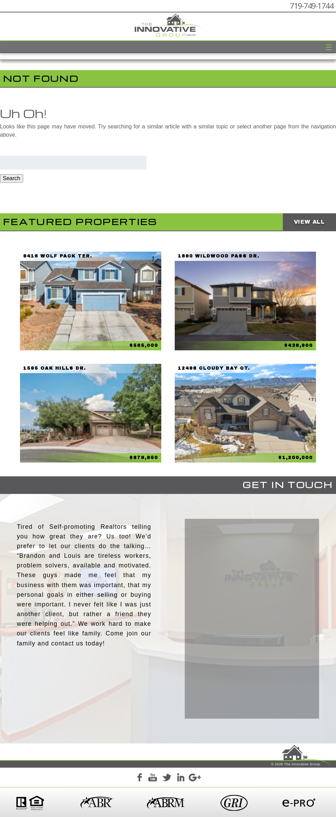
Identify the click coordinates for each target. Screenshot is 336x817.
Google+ (194, 778)
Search (11, 178)
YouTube (153, 778)
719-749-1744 (311, 5)
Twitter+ (167, 778)
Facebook (139, 778)
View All (309, 222)
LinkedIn (180, 778)
